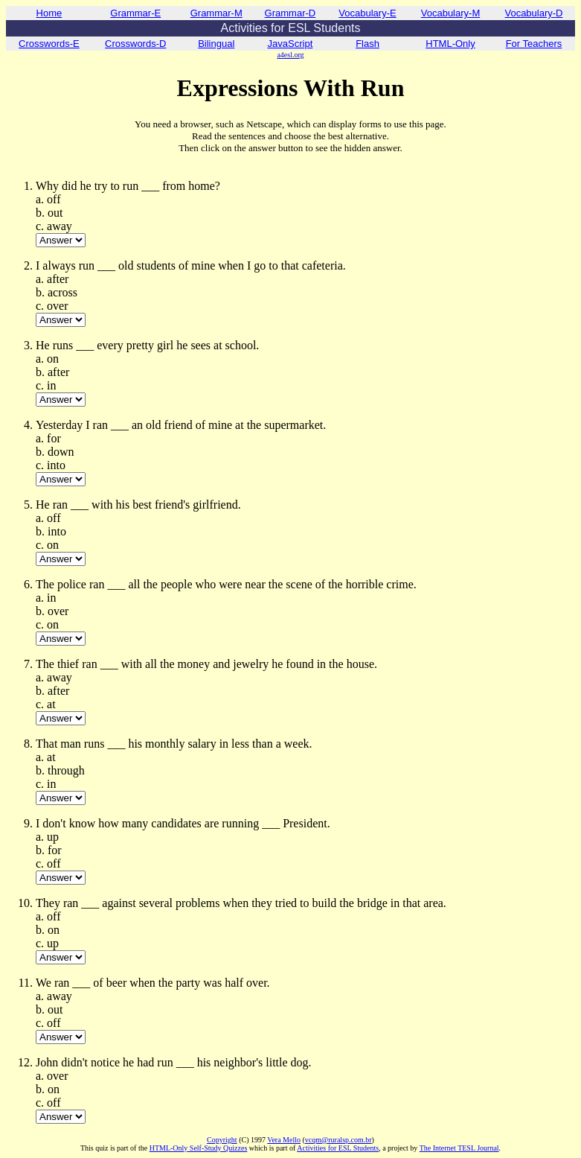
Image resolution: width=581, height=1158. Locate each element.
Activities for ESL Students (338, 1148)
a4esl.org (290, 55)
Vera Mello (284, 1140)
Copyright (222, 1140)
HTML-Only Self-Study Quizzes (199, 1148)
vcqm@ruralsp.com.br (338, 1140)
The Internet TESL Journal (459, 1148)
